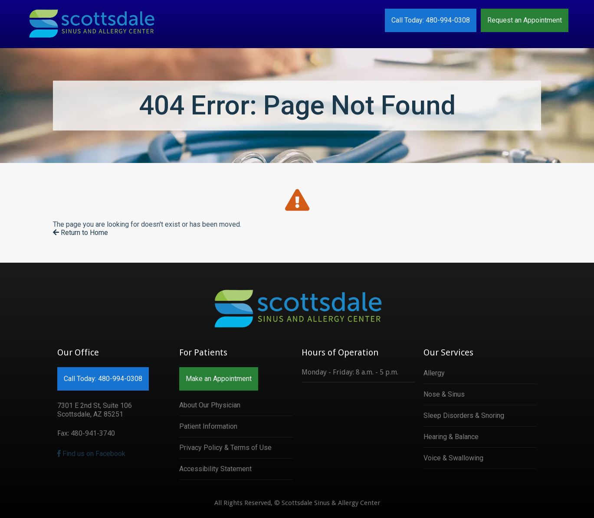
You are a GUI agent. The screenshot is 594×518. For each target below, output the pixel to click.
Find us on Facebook (91, 454)
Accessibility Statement (215, 469)
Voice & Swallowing (453, 458)
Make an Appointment (219, 379)
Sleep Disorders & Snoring (463, 415)
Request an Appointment (524, 20)
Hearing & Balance (451, 437)
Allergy (434, 373)
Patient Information (208, 426)
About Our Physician (209, 405)
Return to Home (80, 232)
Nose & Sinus (444, 394)
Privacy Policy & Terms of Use (225, 447)
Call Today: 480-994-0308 (430, 20)
